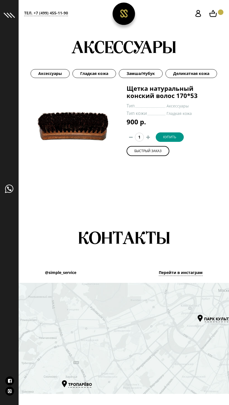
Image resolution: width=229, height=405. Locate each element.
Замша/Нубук (141, 73)
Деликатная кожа (191, 73)
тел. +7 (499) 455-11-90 (46, 13)
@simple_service (60, 272)
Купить (169, 137)
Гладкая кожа (94, 73)
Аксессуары (50, 73)
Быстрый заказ (148, 151)
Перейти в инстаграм (181, 272)
